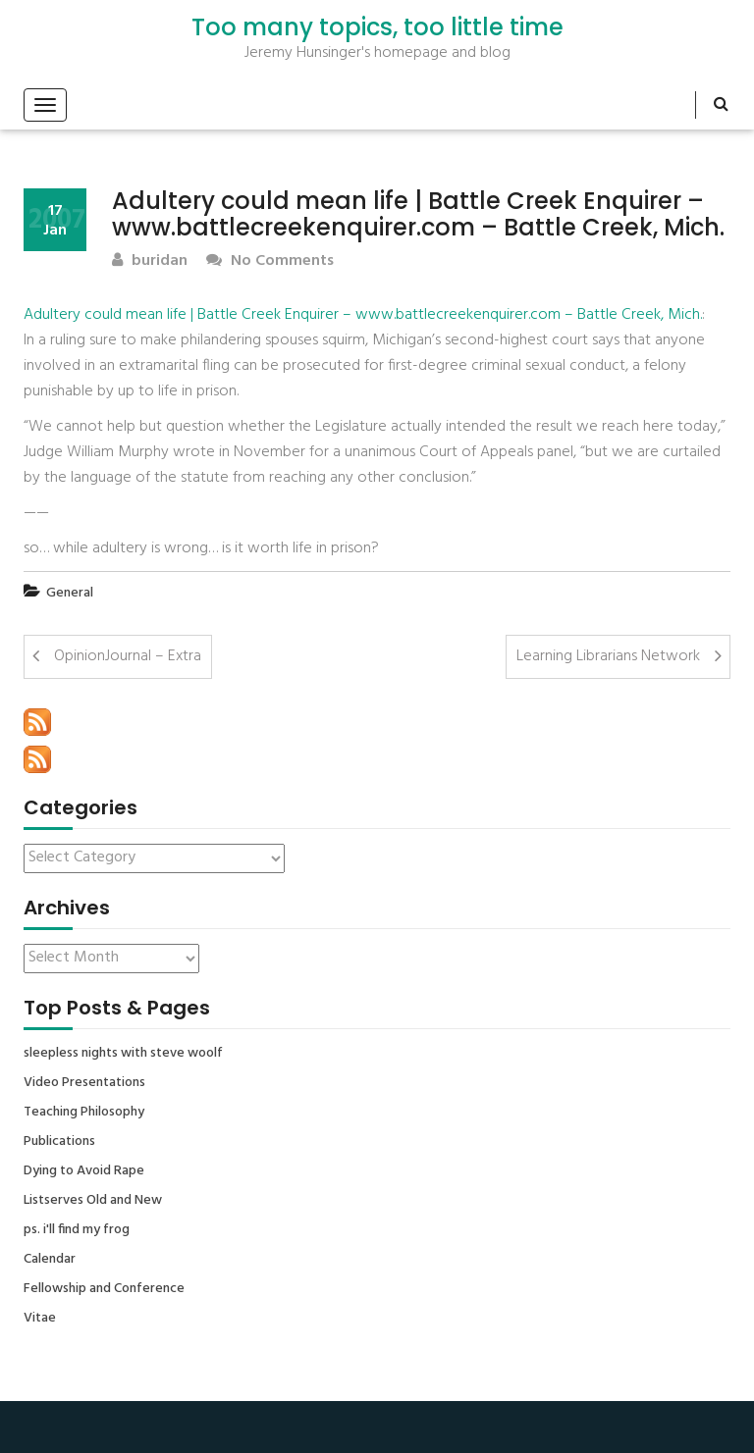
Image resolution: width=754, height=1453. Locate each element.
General (69, 593)
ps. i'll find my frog (77, 1230)
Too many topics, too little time (377, 27)
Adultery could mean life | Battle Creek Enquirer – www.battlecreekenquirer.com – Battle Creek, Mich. (363, 315)
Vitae (40, 1318)
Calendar (50, 1260)
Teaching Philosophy (84, 1112)
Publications (59, 1142)
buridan (150, 261)
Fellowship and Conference (104, 1289)
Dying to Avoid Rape (84, 1171)
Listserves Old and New (93, 1201)
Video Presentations (84, 1083)
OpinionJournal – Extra (127, 656)
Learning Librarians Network (608, 656)
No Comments (270, 261)
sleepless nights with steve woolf (123, 1054)
